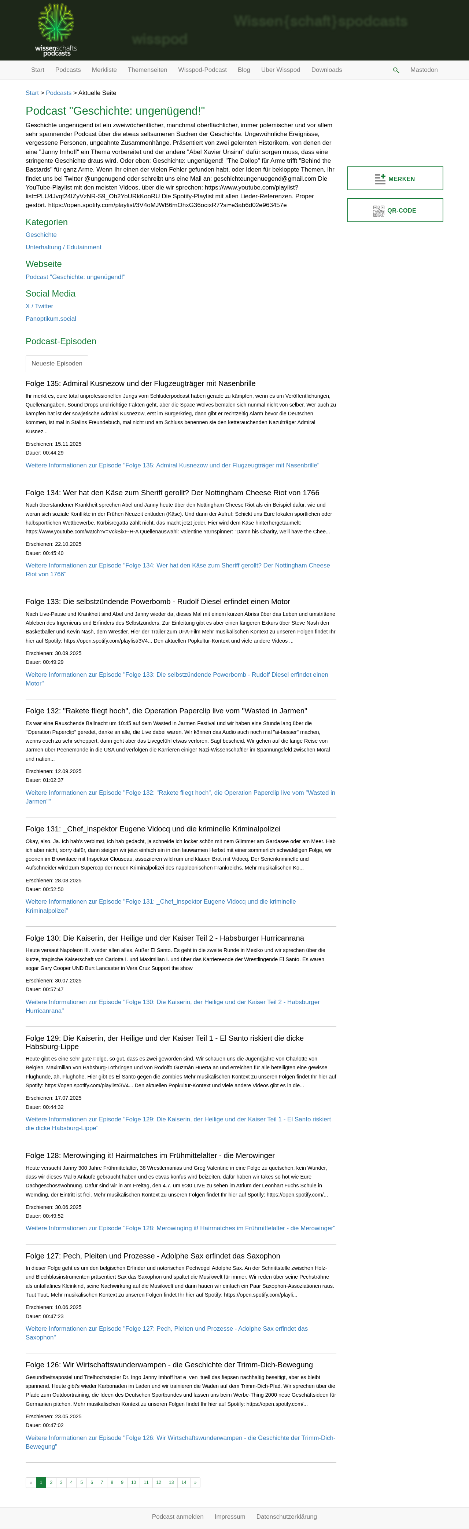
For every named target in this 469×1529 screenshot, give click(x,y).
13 (171, 1482)
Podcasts (68, 69)
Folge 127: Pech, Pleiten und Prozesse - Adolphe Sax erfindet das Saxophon (153, 1256)
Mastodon (424, 69)
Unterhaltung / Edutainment (63, 247)
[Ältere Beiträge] (195, 1482)
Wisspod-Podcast (202, 69)
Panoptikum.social (51, 318)
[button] (395, 70)
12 (158, 1482)
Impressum (230, 1516)
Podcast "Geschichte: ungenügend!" (75, 276)
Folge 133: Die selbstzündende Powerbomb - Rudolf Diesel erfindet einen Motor (158, 602)
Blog (244, 69)
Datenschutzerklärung (286, 1516)
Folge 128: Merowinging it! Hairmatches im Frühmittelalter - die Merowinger (150, 1155)
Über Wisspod (280, 69)
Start (37, 69)
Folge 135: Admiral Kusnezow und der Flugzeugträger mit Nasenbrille (141, 383)
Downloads (326, 69)
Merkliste (104, 69)
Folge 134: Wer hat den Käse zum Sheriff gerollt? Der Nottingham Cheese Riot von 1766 (173, 493)
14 (183, 1482)
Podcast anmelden (178, 1516)
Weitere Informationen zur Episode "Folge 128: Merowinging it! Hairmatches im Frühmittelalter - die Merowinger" (180, 1228)
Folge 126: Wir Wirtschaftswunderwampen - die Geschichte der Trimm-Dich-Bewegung (169, 1365)
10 (133, 1482)
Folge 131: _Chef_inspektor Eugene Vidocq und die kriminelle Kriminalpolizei (153, 829)
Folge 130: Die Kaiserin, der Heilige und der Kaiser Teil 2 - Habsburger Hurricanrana (165, 938)
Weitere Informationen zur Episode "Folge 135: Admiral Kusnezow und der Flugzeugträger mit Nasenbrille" (173, 465)
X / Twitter (39, 306)
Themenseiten (147, 69)
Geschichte (41, 234)
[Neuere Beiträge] (31, 1482)
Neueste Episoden (57, 363)
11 (146, 1482)
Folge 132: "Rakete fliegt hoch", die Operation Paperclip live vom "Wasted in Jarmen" (166, 711)
